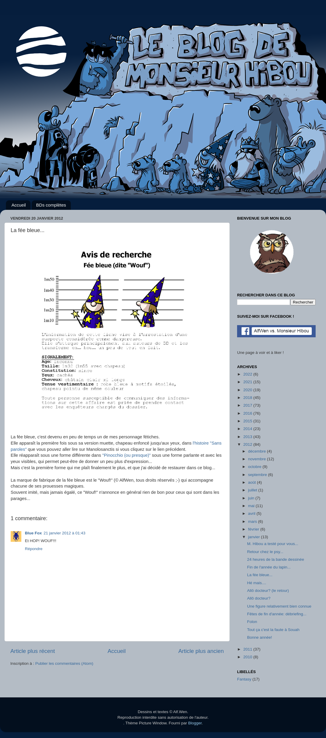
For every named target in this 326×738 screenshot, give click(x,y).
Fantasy (244, 679)
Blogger (195, 723)
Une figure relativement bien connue (279, 606)
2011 (248, 649)
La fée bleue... (260, 575)
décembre (257, 451)
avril (252, 513)
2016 (248, 413)
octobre (255, 466)
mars (253, 521)
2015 (248, 421)
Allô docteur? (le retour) (268, 590)
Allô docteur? (259, 598)
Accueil (19, 204)
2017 (248, 405)
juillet (253, 490)
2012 (248, 444)
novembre (257, 459)
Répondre (33, 549)
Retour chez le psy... (265, 551)
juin (251, 498)
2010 (248, 657)
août (252, 482)
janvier (254, 537)
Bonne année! (259, 637)
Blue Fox (33, 533)
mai (252, 506)
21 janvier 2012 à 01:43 (64, 533)
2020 (248, 390)
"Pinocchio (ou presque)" (126, 455)
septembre (258, 474)
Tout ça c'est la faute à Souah (273, 629)
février (254, 529)
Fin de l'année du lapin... (269, 567)
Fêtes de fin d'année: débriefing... (276, 614)
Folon (252, 621)
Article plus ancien (201, 651)
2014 (248, 428)
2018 (248, 397)
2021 (248, 382)
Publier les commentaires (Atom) (64, 663)
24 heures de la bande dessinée (275, 559)
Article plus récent (32, 651)
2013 (248, 437)
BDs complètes (51, 204)
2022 (248, 374)
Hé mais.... (256, 583)
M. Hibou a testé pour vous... (272, 543)
